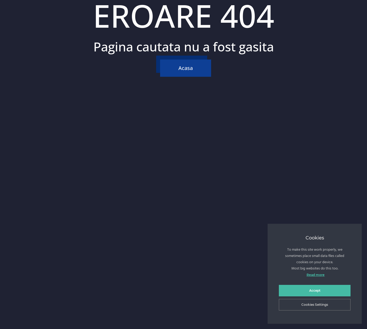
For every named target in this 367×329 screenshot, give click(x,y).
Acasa (185, 68)
